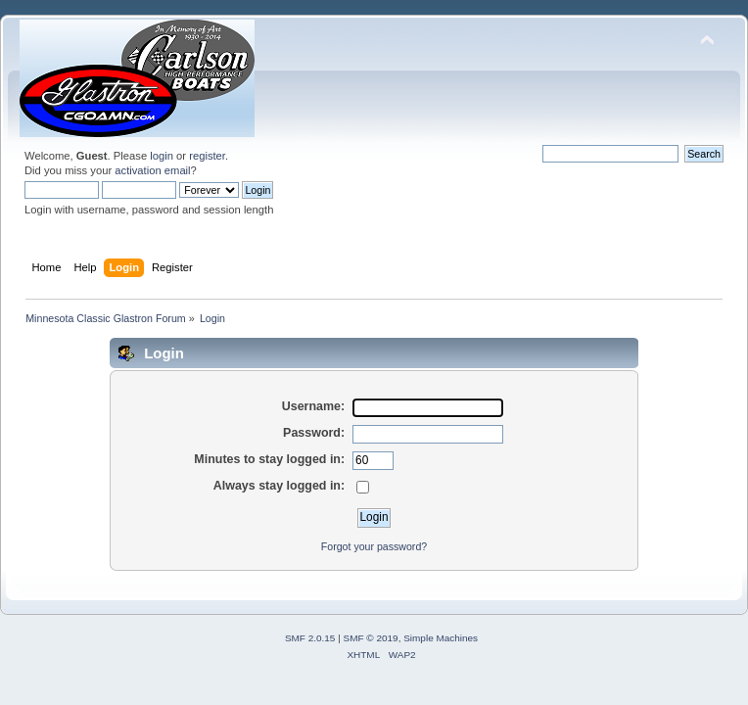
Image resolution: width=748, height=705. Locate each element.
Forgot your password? (374, 546)
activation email (152, 170)
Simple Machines (440, 638)
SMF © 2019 (371, 638)
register (207, 156)
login (161, 156)
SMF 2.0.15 (310, 638)
